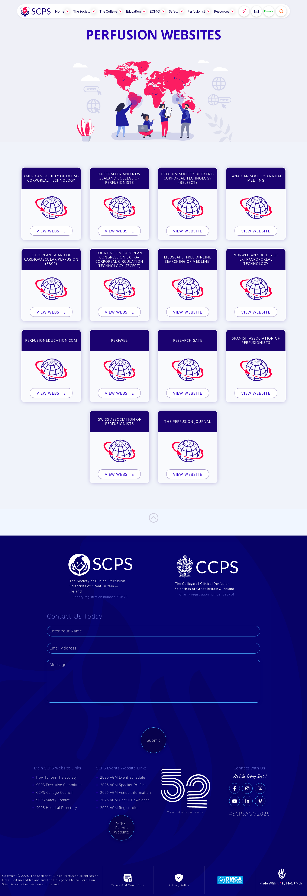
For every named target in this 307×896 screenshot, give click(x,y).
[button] (62, 11)
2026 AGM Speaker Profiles (123, 784)
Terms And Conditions (127, 885)
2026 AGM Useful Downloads (125, 800)
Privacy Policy (179, 885)
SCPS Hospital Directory (56, 807)
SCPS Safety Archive (53, 800)
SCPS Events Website (121, 828)
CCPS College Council (54, 792)
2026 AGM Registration (120, 807)
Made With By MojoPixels (281, 883)
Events (269, 11)
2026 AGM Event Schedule (122, 777)
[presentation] (79, 717)
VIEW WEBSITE (51, 232)
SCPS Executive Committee (59, 784)
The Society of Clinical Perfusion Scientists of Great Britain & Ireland (97, 586)
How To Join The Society (56, 777)
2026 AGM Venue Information (125, 792)
